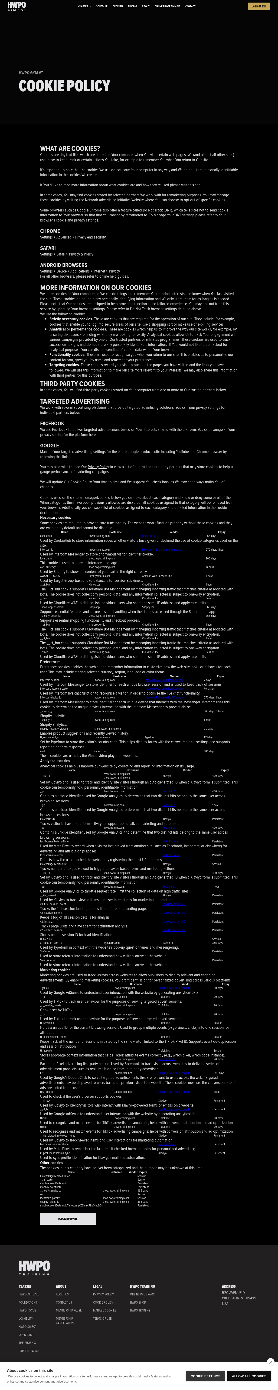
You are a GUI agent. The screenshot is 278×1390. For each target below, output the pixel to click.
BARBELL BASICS (29, 1351)
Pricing (132, 6)
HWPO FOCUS (27, 1310)
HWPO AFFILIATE (29, 1294)
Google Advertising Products (174, 988)
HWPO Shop (138, 1302)
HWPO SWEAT (27, 1326)
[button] (84, 6)
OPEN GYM (26, 1334)
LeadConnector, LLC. (174, 904)
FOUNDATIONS (28, 1302)
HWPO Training (140, 1310)
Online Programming (167, 6)
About (146, 6)
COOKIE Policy (103, 1302)
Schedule (102, 6)
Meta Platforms (171, 841)
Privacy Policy (98, 467)
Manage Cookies (68, 1218)
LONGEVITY (26, 1318)
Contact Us (64, 1302)
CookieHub (148, 536)
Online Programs (142, 1294)
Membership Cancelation (65, 1320)
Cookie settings (205, 1376)
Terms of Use (102, 1318)
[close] (271, 1362)
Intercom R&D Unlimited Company (161, 549)
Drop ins (118, 6)
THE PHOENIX (27, 1342)
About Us (62, 1294)
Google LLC (169, 791)
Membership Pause (69, 1310)
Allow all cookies (249, 1376)
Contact (190, 6)
